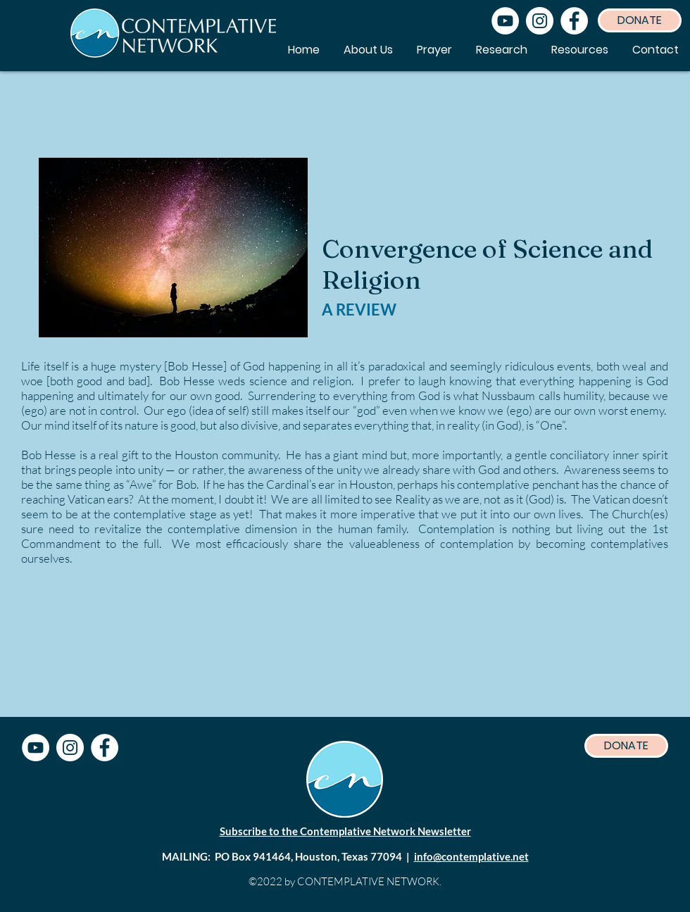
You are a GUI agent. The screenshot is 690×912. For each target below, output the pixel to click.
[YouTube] (505, 21)
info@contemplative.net (471, 856)
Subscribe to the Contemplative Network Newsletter (345, 831)
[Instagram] (539, 21)
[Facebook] (574, 21)
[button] (579, 50)
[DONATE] (640, 20)
